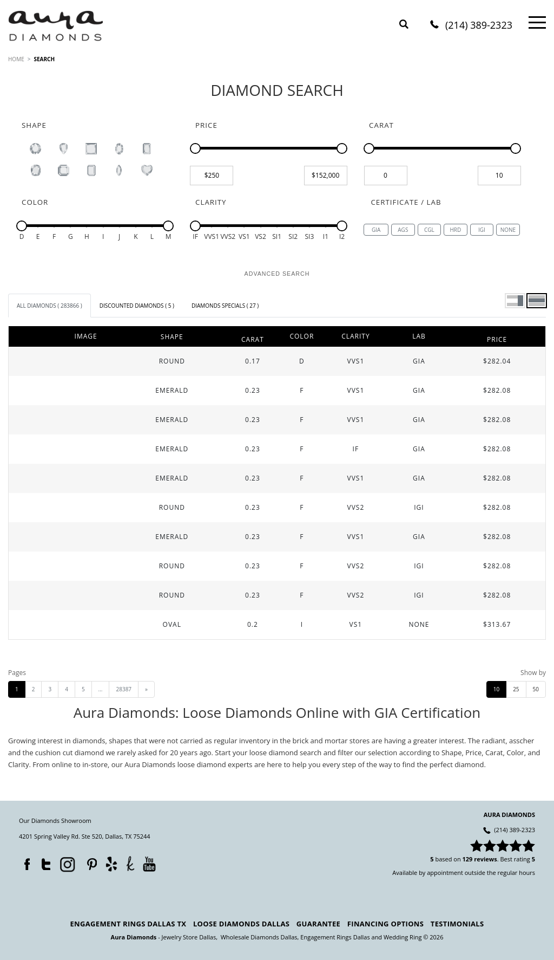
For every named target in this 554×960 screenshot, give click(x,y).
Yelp (111, 863)
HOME (16, 59)
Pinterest (89, 862)
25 (516, 689)
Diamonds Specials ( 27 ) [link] (225, 305)
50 (536, 689)
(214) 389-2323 (478, 25)
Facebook (24, 862)
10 (496, 689)
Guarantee (318, 924)
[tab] (49, 305)
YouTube (149, 863)
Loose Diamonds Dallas (241, 924)
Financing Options (385, 924)
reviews (485, 859)
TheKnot (130, 863)
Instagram (66, 863)
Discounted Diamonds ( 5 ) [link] (137, 305)
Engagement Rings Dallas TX (128, 924)
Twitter (43, 862)
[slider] (195, 148)
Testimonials (457, 924)
